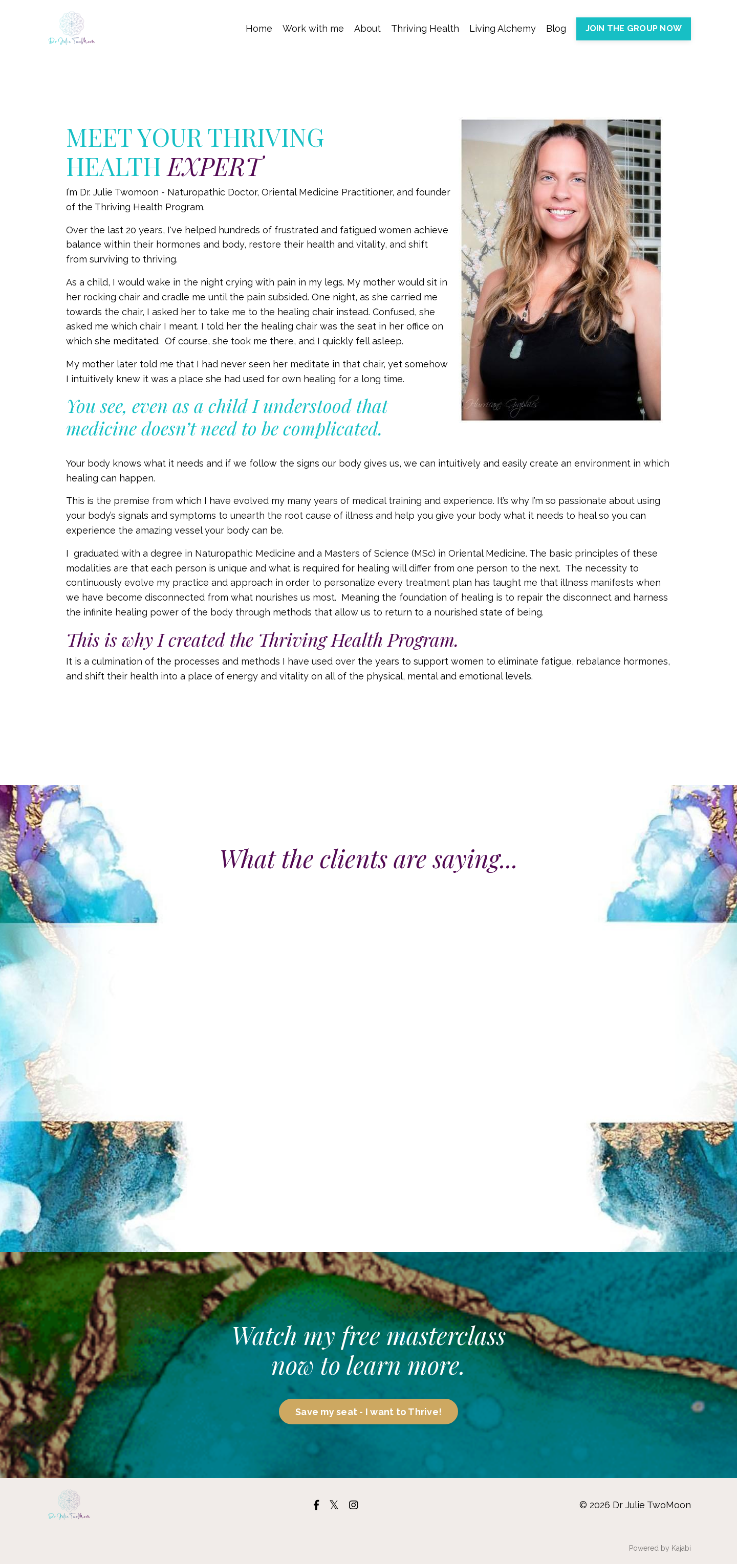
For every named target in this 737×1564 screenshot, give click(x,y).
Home (259, 28)
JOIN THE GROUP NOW (634, 28)
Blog (556, 28)
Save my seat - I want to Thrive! (368, 1411)
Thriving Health (425, 28)
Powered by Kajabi (660, 1548)
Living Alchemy (502, 28)
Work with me (313, 28)
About (367, 28)
